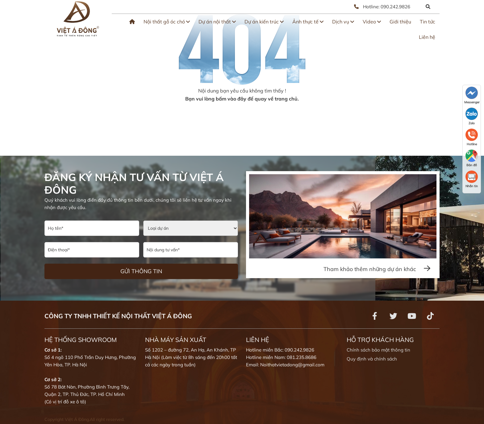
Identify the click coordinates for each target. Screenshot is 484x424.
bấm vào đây (231, 99)
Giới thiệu (400, 22)
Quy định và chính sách (372, 359)
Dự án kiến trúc (264, 22)
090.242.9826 (395, 7)
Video (372, 22)
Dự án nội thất (217, 22)
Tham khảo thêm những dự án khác (376, 269)
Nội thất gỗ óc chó (167, 22)
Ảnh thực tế (307, 22)
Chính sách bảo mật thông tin (378, 350)
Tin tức (427, 22)
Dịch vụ (343, 22)
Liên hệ (427, 37)
